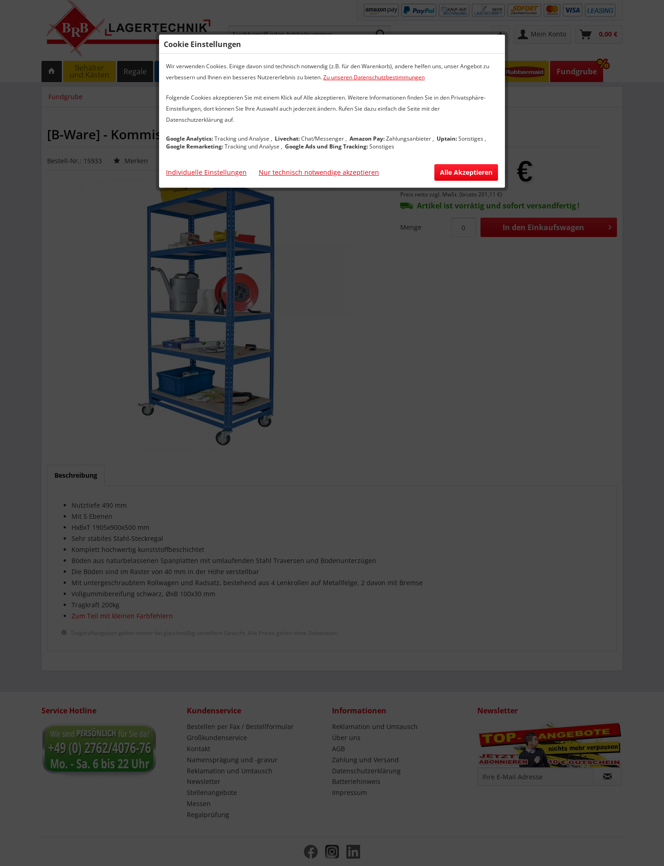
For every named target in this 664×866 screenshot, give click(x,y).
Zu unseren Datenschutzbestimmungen (374, 77)
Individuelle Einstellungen (206, 172)
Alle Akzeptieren (466, 172)
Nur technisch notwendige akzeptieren (319, 172)
